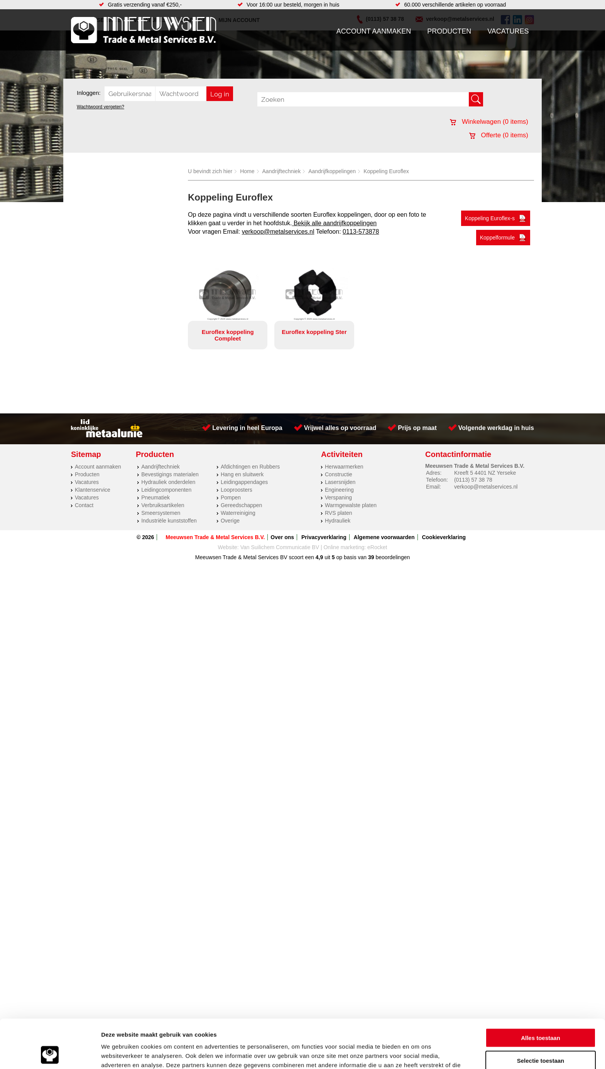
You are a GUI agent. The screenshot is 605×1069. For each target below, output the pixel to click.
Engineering (339, 490)
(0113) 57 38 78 (473, 480)
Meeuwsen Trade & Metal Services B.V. (215, 537)
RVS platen (338, 513)
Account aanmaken (373, 31)
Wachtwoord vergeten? (100, 107)
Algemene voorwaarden (384, 537)
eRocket (377, 547)
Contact (84, 505)
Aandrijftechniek (281, 171)
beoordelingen (392, 557)
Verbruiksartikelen (162, 505)
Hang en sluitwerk (242, 474)
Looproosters (236, 490)
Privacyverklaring (323, 537)
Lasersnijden (340, 482)
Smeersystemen (160, 513)
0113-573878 (361, 231)
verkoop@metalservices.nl (278, 231)
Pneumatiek (155, 497)
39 (371, 557)
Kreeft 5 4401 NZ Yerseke (485, 473)
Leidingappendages (244, 482)
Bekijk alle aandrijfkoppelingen (334, 223)
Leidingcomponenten (166, 490)
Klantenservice (92, 490)
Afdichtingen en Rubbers (250, 467)
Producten (449, 31)
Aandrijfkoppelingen (332, 171)
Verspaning (338, 497)
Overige (230, 521)
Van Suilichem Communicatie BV (279, 547)
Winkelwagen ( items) (489, 121)
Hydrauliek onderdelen (168, 482)
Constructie (338, 474)
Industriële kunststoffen (169, 521)
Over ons (282, 537)
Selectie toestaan (540, 1015)
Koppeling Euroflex (386, 171)
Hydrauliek (337, 521)
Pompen (231, 497)
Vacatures (508, 31)
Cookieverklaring (444, 537)
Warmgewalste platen (351, 505)
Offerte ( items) (498, 135)
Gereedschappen (241, 505)
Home (247, 171)
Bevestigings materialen (170, 474)
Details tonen (417, 1053)
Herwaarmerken (344, 467)
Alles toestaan (540, 992)
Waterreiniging (238, 513)
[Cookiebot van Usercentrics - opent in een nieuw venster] (50, 1054)
